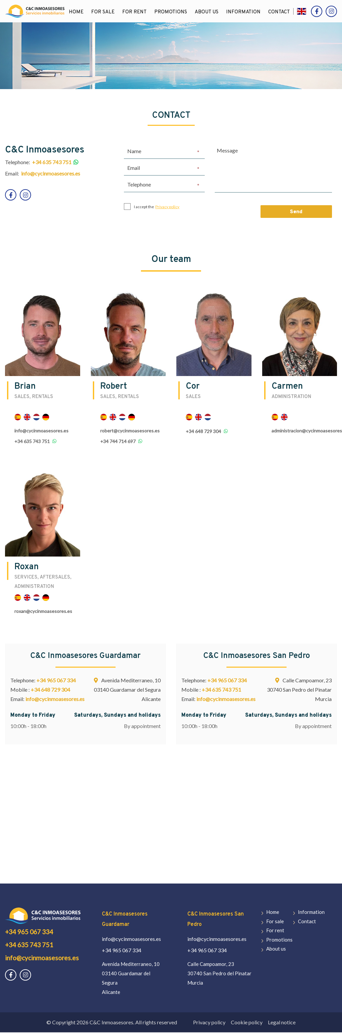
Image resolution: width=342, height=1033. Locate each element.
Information (243, 12)
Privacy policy (167, 207)
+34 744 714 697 (118, 442)
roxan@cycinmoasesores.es (43, 612)
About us (207, 12)
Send (296, 212)
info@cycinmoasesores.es (41, 431)
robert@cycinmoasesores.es (130, 431)
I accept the (151, 207)
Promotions (171, 12)
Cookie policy (247, 1023)
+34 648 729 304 (203, 432)
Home (76, 12)
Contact (279, 12)
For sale (103, 12)
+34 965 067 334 (56, 681)
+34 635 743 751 (32, 442)
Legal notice (282, 1023)
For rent (135, 12)
